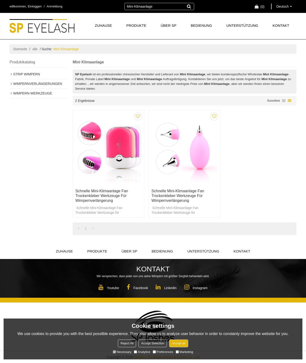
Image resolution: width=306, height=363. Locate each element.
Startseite (20, 49)
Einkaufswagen (262, 7)
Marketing (184, 352)
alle (35, 49)
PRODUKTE (136, 25)
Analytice (142, 352)
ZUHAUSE (103, 25)
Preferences (163, 352)
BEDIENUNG (201, 25)
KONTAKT (281, 25)
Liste (284, 100)
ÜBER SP (168, 25)
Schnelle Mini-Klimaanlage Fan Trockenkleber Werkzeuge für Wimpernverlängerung (101, 196)
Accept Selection (152, 343)
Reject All (126, 343)
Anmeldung (54, 6)
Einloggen (35, 6)
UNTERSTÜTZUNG (242, 25)
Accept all (178, 343)
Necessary (122, 352)
